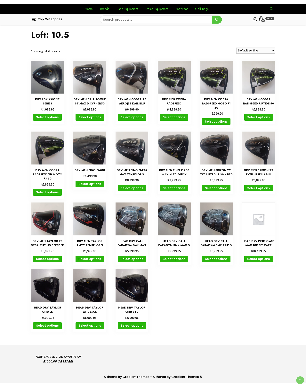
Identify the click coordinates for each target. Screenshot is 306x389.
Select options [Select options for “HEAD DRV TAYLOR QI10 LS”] (47, 326)
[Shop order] (255, 51)
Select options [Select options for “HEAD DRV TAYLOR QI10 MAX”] (89, 326)
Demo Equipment (156, 9)
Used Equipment (127, 9)
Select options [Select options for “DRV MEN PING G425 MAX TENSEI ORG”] (132, 188)
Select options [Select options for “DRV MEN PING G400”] (89, 184)
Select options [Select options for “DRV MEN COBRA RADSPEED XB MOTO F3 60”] (47, 192)
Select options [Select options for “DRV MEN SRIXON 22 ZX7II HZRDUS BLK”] (258, 188)
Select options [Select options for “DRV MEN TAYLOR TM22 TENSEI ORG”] (89, 259)
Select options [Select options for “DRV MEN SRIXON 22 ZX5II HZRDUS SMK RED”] (216, 188)
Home (89, 9)
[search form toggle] (271, 8)
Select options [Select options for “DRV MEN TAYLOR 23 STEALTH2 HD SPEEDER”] (47, 259)
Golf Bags (202, 9)
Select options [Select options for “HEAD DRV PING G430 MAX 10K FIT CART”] (258, 259)
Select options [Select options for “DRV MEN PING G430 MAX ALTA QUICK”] (174, 188)
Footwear (181, 9)
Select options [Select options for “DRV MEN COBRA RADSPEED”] (174, 117)
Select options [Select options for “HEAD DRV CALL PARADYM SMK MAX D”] (174, 259)
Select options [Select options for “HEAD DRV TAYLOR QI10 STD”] (132, 326)
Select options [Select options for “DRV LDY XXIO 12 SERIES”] (47, 117)
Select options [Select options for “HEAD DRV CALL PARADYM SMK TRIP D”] (216, 259)
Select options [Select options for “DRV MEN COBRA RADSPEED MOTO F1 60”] (216, 121)
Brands (104, 9)
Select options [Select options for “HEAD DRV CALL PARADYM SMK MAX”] (132, 259)
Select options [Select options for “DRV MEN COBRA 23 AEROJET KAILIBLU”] (132, 117)
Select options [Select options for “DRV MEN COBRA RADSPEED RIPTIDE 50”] (258, 117)
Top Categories (47, 19)
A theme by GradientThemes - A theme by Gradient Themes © (153, 377)
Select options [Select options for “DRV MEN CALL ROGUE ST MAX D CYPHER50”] (89, 117)
